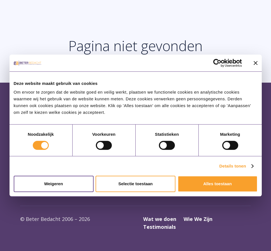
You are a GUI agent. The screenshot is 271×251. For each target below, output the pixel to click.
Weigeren (53, 183)
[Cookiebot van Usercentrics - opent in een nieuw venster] (217, 63)
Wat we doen (159, 219)
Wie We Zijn (198, 219)
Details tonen (232, 166)
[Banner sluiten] (256, 63)
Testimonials (159, 226)
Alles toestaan (217, 183)
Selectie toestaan (135, 183)
